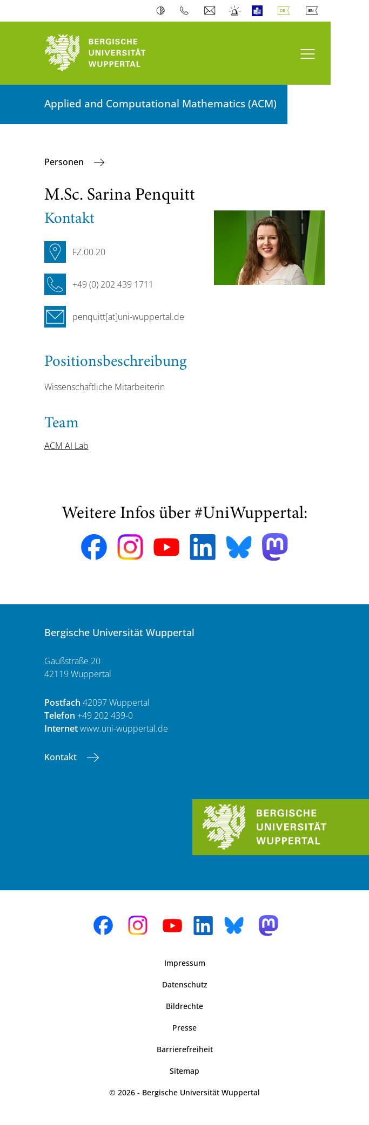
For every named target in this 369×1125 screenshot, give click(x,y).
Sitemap (184, 1071)
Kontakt (61, 757)
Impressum (184, 963)
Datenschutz (184, 984)
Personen (65, 162)
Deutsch (285, 11)
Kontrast (163, 11)
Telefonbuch (186, 11)
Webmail (211, 11)
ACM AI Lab (66, 446)
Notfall (235, 11)
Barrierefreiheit (185, 1049)
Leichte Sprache (259, 11)
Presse (184, 1027)
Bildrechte (184, 1006)
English (314, 11)
